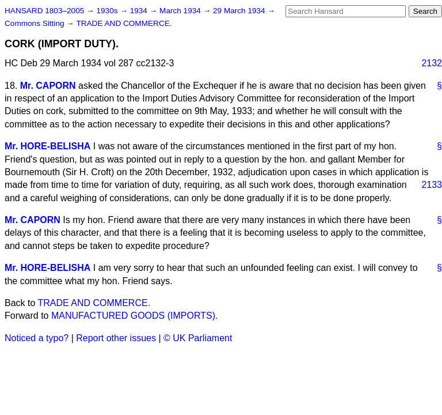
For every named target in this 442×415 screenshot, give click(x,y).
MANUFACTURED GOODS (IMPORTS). (134, 315)
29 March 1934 (240, 10)
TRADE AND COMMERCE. (124, 23)
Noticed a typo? (36, 338)
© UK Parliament (197, 338)
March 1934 (181, 10)
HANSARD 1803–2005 (44, 10)
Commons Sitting (35, 23)
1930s (108, 10)
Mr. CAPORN (48, 85)
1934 (140, 10)
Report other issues (116, 338)
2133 (431, 185)
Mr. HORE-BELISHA (47, 146)
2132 (431, 63)
